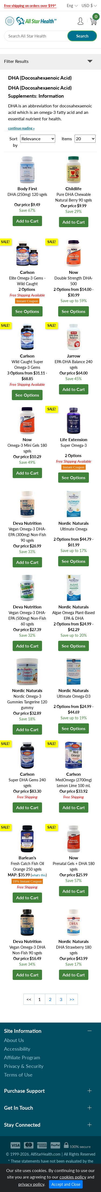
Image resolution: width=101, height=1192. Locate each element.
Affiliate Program (22, 1057)
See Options (27, 311)
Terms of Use (18, 1075)
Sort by (13, 142)
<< (28, 999)
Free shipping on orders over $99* (30, 6)
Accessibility (17, 1049)
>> (71, 999)
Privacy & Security (23, 1066)
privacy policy (31, 1184)
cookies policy (73, 1176)
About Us (14, 1040)
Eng (70, 5)
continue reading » (21, 128)
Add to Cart (27, 220)
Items (67, 138)
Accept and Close (65, 1184)
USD (87, 5)
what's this (39, 875)
